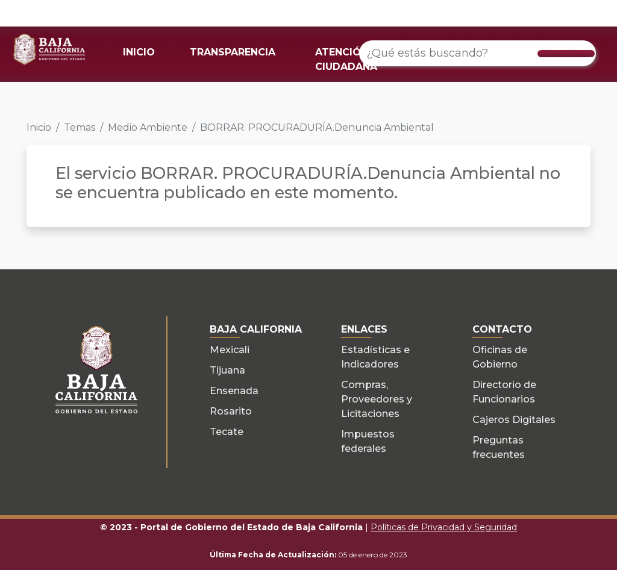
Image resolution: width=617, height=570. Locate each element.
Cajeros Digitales (514, 419)
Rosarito (231, 411)
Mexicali (229, 349)
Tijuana (227, 370)
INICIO (139, 52)
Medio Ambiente (147, 127)
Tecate (226, 431)
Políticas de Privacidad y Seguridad (444, 527)
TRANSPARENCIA (232, 52)
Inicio (39, 127)
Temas (79, 127)
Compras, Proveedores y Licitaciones (376, 399)
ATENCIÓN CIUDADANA (346, 59)
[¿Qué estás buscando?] (477, 53)
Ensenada (234, 390)
